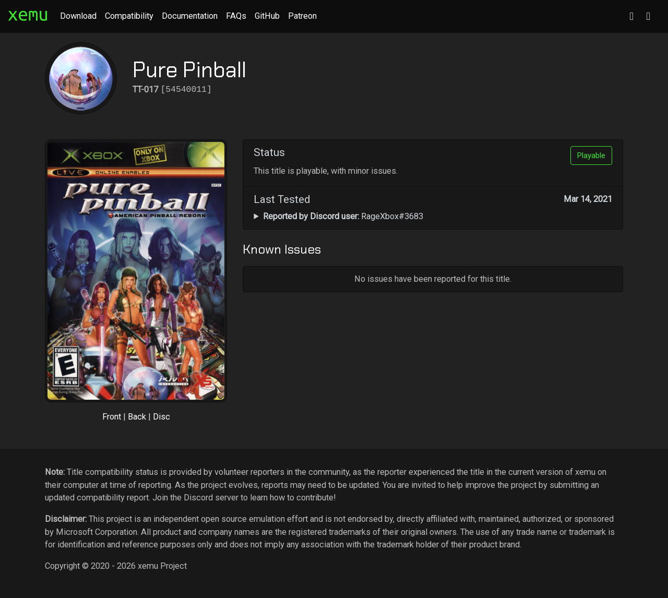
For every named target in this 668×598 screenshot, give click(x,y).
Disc (161, 417)
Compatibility (129, 16)
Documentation (190, 16)
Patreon (302, 16)
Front (111, 417)
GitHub (267, 16)
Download (78, 16)
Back (137, 417)
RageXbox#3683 (343, 216)
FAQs (236, 16)
